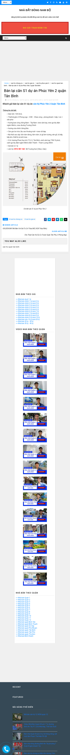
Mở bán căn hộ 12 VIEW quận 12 (36, 714)
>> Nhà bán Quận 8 (23, 612)
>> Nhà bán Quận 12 (23, 620)
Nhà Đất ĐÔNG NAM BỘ (35, 10)
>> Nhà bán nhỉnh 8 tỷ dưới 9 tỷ (27, 315)
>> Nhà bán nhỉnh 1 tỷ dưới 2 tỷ (27, 301)
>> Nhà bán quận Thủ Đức (25, 634)
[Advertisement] (35, 64)
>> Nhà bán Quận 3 (23, 602)
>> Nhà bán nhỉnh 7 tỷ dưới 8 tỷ (27, 313)
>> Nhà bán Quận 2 (23, 600)
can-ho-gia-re (29, 83)
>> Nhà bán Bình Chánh (24, 636)
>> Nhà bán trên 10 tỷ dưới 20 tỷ (28, 319)
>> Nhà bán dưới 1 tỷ (23, 299)
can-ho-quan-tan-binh (51, 100)
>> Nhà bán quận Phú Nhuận (26, 628)
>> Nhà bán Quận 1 (23, 598)
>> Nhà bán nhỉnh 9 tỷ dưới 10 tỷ (28, 317)
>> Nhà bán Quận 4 (23, 604)
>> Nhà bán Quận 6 (23, 608)
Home (6, 83)
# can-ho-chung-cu (15, 219)
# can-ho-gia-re (30, 219)
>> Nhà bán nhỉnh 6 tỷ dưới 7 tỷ (27, 311)
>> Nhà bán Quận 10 (23, 616)
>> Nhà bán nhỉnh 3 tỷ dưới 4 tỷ (27, 305)
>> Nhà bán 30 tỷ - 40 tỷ (24, 323)
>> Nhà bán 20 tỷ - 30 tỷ (24, 321)
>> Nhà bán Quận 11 (23, 618)
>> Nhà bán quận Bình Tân (25, 622)
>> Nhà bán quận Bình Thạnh (26, 624)
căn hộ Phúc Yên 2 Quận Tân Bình (49, 104)
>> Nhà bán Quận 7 (23, 610)
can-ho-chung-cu (17, 83)
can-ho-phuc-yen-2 (42, 83)
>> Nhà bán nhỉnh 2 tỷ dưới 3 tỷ (27, 303)
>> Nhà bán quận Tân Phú (25, 632)
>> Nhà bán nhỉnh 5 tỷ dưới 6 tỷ (27, 309)
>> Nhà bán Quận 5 (23, 606)
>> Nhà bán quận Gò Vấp (25, 626)
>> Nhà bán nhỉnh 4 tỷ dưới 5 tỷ (27, 307)
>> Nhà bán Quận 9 (23, 614)
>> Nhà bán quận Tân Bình (25, 630)
